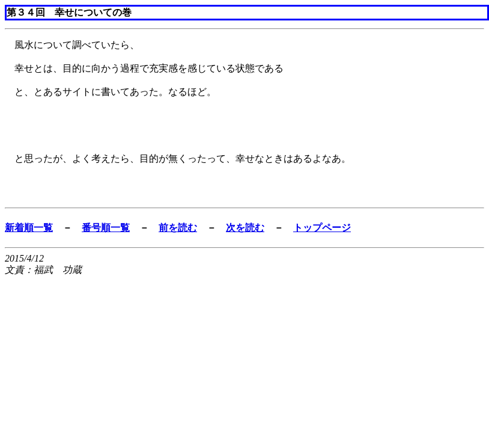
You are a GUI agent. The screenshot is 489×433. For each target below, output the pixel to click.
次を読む (245, 228)
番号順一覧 (106, 228)
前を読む (178, 228)
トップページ (322, 228)
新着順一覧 (29, 228)
